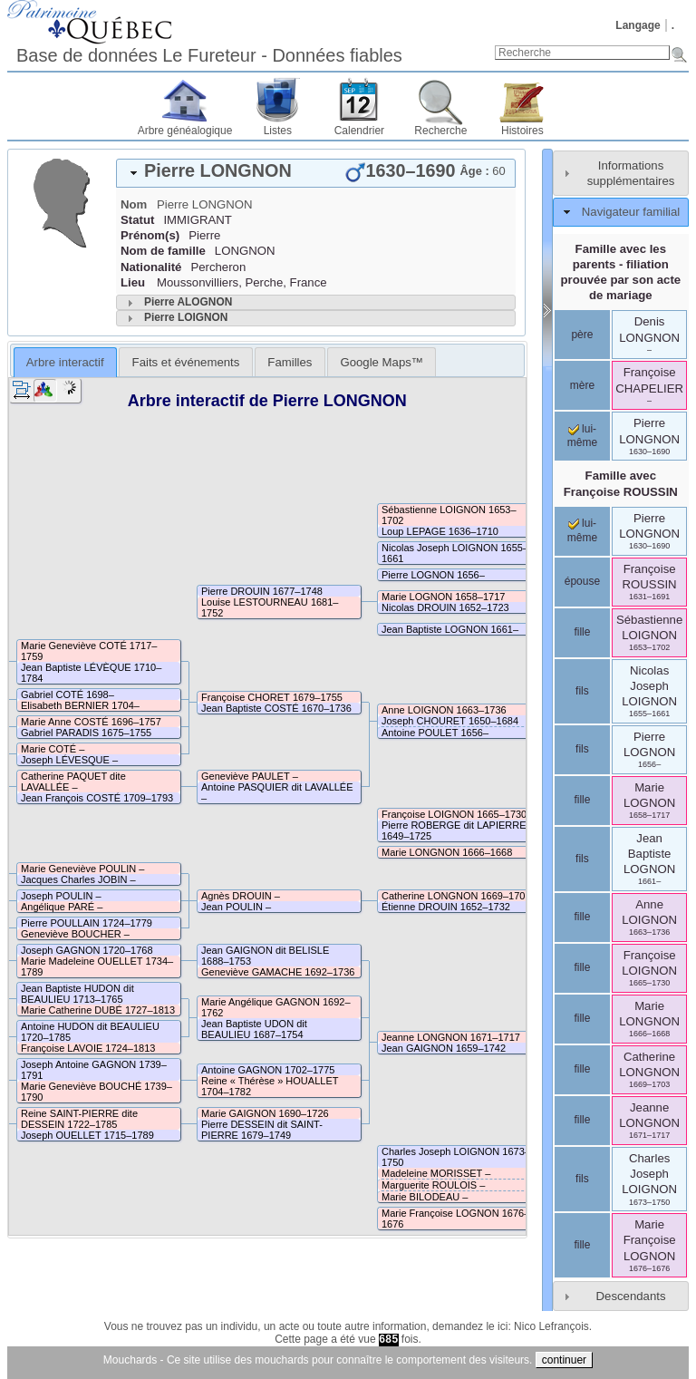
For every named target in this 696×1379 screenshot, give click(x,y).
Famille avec (621, 483)
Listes (278, 130)
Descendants (631, 1296)
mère (582, 385)
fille (582, 632)
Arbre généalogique (185, 130)
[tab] (316, 173)
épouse (582, 581)
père (582, 334)
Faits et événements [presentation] (186, 362)
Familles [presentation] (289, 362)
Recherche (440, 130)
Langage (637, 25)
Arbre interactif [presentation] (65, 362)
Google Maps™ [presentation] (381, 362)
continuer (564, 1360)
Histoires (522, 130)
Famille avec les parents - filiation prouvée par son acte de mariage (620, 272)
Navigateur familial (631, 212)
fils (582, 691)
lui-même (582, 436)
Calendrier (359, 130)
